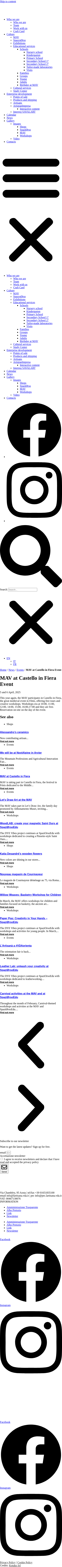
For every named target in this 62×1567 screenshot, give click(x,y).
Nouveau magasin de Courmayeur (21, 874)
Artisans (17, 102)
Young (23, 79)
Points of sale (20, 96)
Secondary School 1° (37, 61)
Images (17, 123)
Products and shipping (25, 99)
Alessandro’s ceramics (14, 732)
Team (16, 25)
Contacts (11, 141)
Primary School (34, 58)
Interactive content (30, 108)
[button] (31, 208)
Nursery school (34, 52)
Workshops (26, 135)
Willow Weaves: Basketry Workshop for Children (30, 894)
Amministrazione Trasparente (22, 1207)
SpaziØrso (25, 129)
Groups (24, 76)
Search (3, 589)
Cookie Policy (24, 1562)
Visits (29, 70)
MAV (16, 37)
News (10, 117)
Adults (23, 82)
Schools (24, 49)
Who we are (13, 19)
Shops (23, 126)
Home (3, 669)
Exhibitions (19, 43)
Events (20, 669)
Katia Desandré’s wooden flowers (21, 853)
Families (24, 73)
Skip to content (8, 1)
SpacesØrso (19, 40)
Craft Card (18, 31)
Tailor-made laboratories (39, 67)
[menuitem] (8, 658)
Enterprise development (19, 93)
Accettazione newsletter (12, 1155)
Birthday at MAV (29, 85)
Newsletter (12, 1216)
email (3, 1152)
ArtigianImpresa (22, 105)
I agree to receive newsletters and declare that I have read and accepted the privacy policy (29, 1161)
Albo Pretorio (14, 1210)
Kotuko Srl (15, 1565)
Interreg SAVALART (24, 111)
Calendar (11, 114)
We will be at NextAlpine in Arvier (21, 752)
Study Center (20, 91)
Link (9, 1213)
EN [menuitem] (8, 658)
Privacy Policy (8, 1562)
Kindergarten (33, 55)
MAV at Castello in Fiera (15, 776)
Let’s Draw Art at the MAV (16, 799)
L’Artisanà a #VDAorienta (16, 945)
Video (16, 138)
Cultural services (22, 88)
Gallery (11, 120)
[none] (34, 661)
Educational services (24, 46)
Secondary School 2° (37, 64)
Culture (11, 34)
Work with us (20, 28)
